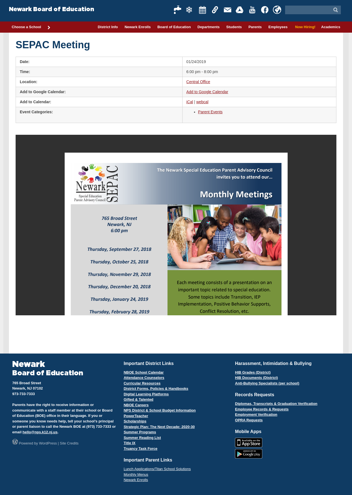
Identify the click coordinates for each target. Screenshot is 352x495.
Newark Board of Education (51, 9)
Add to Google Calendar (207, 92)
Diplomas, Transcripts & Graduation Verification (276, 404)
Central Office (198, 82)
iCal (189, 102)
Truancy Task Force (140, 448)
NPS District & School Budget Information (160, 410)
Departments (209, 27)
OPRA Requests (249, 420)
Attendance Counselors (144, 378)
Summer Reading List (142, 438)
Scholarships (135, 421)
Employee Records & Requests (261, 409)
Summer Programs (140, 432)
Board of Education (174, 27)
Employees (278, 27)
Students (234, 27)
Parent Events (210, 112)
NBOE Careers (136, 405)
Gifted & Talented (139, 399)
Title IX (129, 443)
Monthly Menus (136, 474)
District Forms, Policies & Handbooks (156, 388)
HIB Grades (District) (253, 372)
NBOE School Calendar (144, 372)
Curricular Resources (142, 383)
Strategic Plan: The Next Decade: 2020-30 (159, 427)
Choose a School (31, 27)
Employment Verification (256, 414)
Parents (255, 27)
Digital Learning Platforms (146, 394)
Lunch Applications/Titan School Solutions (157, 469)
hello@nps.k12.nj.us (40, 432)
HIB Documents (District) (256, 378)
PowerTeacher (136, 416)
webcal (202, 102)
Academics (330, 27)
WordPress (48, 443)
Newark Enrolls (138, 27)
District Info (108, 27)
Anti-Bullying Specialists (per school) (267, 383)
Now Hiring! (304, 27)
